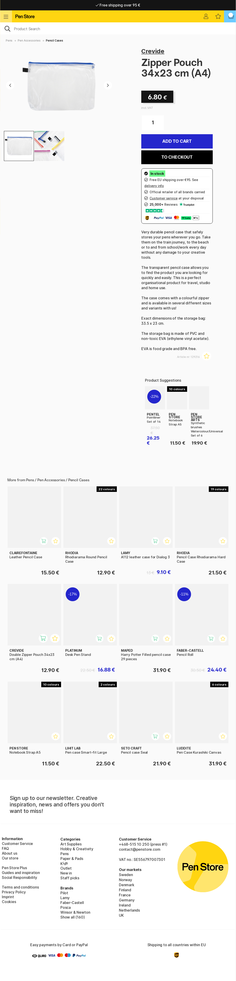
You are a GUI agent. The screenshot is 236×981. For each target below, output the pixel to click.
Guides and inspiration (21, 872)
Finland (125, 890)
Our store (10, 858)
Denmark (126, 885)
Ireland (125, 905)
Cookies (9, 901)
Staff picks (69, 878)
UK (121, 915)
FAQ (5, 848)
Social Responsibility (19, 877)
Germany (127, 900)
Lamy (65, 897)
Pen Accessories (29, 40)
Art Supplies (71, 844)
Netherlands (129, 910)
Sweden (126, 874)
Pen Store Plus (14, 867)
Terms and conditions (20, 887)
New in (66, 873)
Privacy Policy (14, 892)
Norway (125, 879)
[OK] (118, 28)
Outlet (66, 868)
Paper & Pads (71, 858)
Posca (65, 907)
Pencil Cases (54, 40)
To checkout (177, 157)
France (125, 895)
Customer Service (17, 843)
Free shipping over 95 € (118, 5)
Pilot (64, 893)
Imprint (8, 897)
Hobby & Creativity (76, 849)
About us (9, 853)
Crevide (152, 51)
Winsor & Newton (75, 912)
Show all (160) (72, 917)
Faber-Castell (72, 902)
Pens (9, 40)
